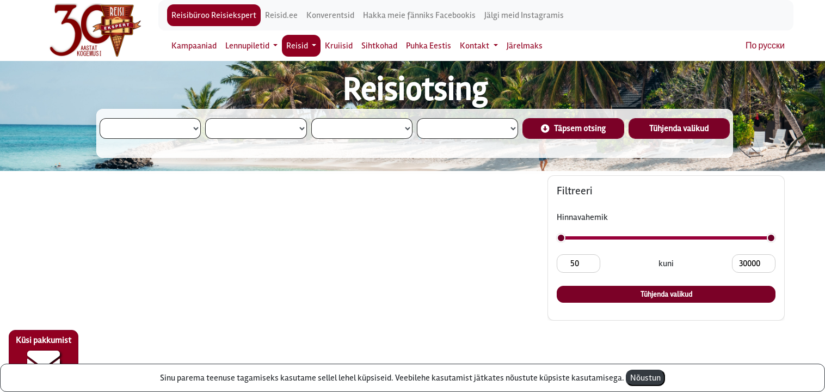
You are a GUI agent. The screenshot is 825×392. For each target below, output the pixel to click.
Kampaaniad (194, 45)
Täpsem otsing (573, 128)
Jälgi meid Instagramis (524, 15)
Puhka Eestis (428, 45)
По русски (765, 45)
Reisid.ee (281, 15)
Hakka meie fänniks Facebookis (419, 15)
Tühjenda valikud (679, 128)
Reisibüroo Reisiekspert (213, 15)
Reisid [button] (298, 45)
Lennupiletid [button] (248, 45)
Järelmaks (525, 45)
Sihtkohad (379, 45)
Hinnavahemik (582, 217)
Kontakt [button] (475, 45)
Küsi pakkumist (43, 357)
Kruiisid (339, 45)
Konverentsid (330, 15)
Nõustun (645, 377)
